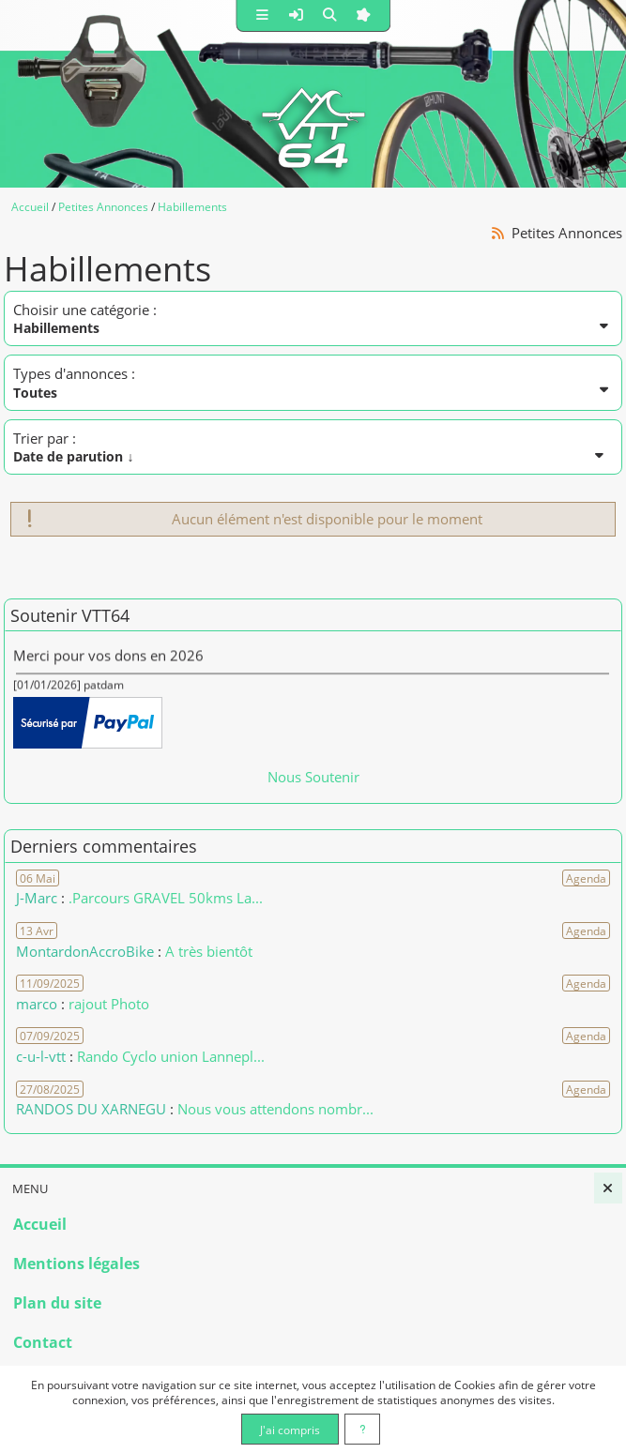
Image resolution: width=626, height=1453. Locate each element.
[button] (262, 15)
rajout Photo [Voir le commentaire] (109, 1003)
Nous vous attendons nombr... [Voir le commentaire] (275, 1108)
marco (36, 1003)
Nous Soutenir (313, 776)
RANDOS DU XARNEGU (93, 1108)
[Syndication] (498, 233)
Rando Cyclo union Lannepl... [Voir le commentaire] (171, 1056)
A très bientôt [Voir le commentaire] (208, 951)
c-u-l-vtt (41, 1056)
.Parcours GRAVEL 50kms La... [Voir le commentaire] (166, 897)
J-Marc (36, 897)
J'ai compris (290, 1429)
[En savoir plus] (362, 1429)
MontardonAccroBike (85, 951)
